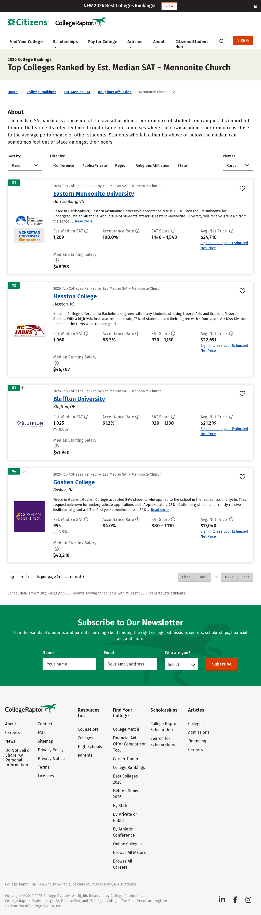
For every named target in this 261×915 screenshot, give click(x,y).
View (169, 6)
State (182, 165)
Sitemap (45, 741)
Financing (197, 741)
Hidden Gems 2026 (125, 793)
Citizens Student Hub (191, 44)
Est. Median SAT (77, 92)
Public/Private (94, 165)
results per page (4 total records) (46, 577)
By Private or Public (125, 817)
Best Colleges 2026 (125, 779)
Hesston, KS (63, 304)
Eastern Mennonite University (93, 193)
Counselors (88, 729)
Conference (64, 165)
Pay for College (103, 43)
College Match (126, 729)
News (10, 741)
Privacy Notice (51, 758)
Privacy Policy (50, 749)
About (159, 43)
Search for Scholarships (162, 741)
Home (13, 92)
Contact (45, 724)
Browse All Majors (129, 852)
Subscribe (222, 664)
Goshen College (74, 482)
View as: (230, 156)
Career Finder (126, 758)
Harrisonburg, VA (68, 201)
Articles (134, 43)
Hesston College (75, 296)
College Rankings (41, 92)
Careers (12, 732)
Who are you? (177, 652)
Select (173, 664)
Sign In (243, 40)
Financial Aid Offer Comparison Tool (130, 744)
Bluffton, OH (64, 406)
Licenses (46, 775)
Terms (43, 767)
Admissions (199, 732)
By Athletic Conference (124, 832)
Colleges (85, 738)
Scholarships (65, 43)
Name (48, 652)
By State (120, 805)
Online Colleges (127, 843)
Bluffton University (79, 399)
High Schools (90, 746)
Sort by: (14, 156)
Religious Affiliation (115, 92)
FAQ (41, 732)
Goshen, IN (63, 490)
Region (121, 165)
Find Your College (26, 43)
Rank (16, 165)
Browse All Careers (122, 864)
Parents (85, 755)
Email (109, 652)
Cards (231, 165)
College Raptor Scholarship (164, 726)
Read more (84, 221)
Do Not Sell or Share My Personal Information (18, 757)
